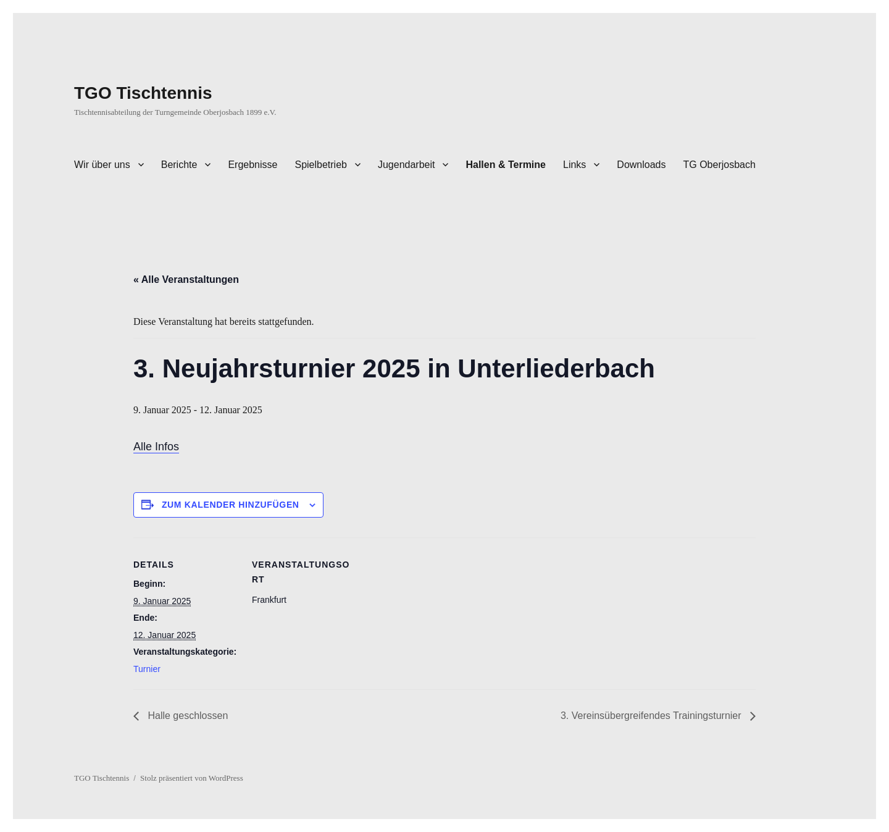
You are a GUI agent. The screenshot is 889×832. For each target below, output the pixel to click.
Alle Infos (156, 446)
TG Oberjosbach (719, 164)
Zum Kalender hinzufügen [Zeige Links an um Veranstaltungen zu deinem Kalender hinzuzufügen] (230, 505)
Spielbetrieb (320, 164)
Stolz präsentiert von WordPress (191, 778)
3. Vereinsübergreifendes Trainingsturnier (652, 715)
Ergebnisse (252, 164)
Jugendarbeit (406, 164)
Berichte (179, 164)
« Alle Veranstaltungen (186, 279)
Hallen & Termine (505, 164)
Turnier (147, 669)
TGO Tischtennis (143, 93)
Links (574, 164)
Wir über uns (102, 164)
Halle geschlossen (186, 715)
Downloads (641, 164)
